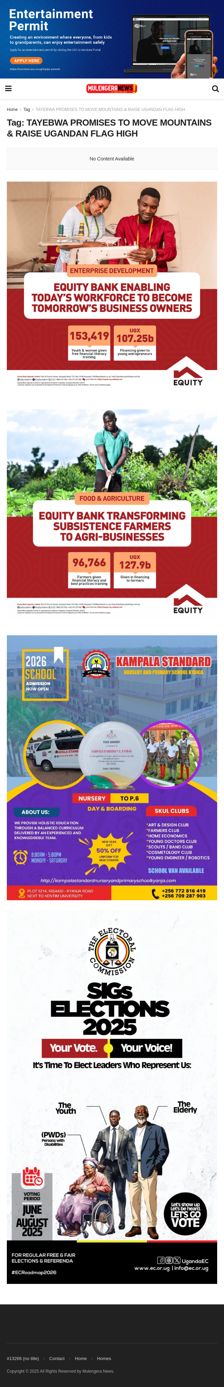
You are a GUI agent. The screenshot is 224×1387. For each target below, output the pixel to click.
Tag (26, 109)
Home (12, 109)
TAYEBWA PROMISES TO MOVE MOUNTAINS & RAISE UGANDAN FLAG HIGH (110, 109)
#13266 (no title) (23, 1358)
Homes (104, 1358)
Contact (57, 1358)
